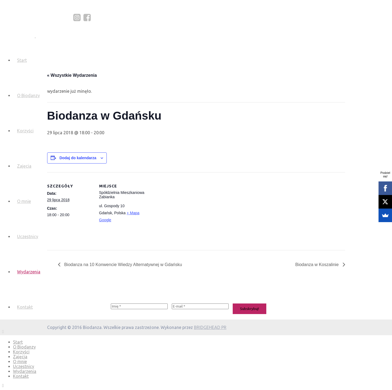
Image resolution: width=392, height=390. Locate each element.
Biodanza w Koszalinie (317, 264)
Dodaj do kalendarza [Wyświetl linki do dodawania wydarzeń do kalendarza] (77, 158)
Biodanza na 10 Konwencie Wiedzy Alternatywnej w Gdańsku (122, 264)
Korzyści (25, 130)
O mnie (24, 201)
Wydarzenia (28, 271)
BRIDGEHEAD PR (210, 327)
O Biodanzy (28, 95)
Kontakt (25, 307)
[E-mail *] (200, 306)
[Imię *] (139, 306)
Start (22, 60)
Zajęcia (24, 166)
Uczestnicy (27, 236)
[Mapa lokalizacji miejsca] (179, 209)
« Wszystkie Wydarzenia (72, 75)
